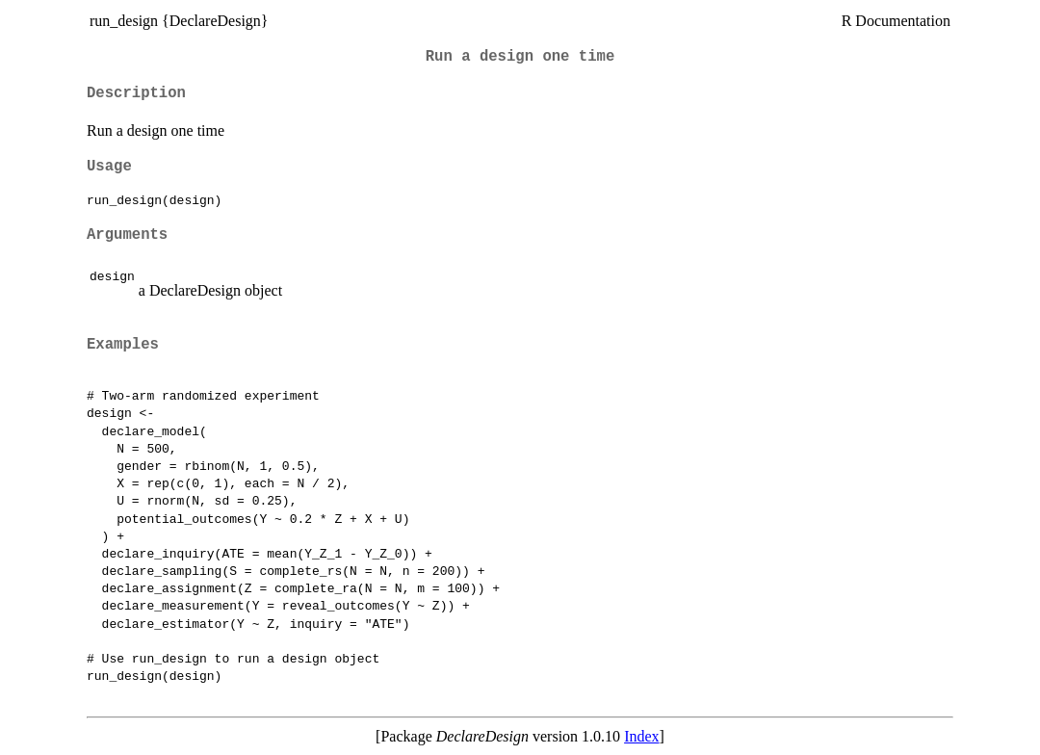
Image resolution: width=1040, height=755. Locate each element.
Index (641, 736)
